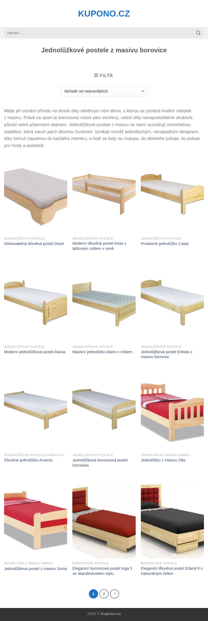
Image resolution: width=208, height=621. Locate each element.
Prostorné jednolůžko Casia (164, 243)
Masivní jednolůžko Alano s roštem (102, 352)
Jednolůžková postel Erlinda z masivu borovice (166, 354)
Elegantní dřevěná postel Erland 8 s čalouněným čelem (172, 571)
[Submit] (198, 33)
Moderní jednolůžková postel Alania (34, 352)
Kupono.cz (104, 13)
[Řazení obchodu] (104, 91)
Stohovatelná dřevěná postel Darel (34, 243)
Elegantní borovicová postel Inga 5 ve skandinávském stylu (102, 571)
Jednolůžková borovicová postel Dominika (100, 462)
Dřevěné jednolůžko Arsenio (28, 460)
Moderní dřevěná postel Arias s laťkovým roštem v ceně (99, 246)
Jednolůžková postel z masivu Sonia (35, 568)
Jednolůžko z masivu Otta (163, 460)
